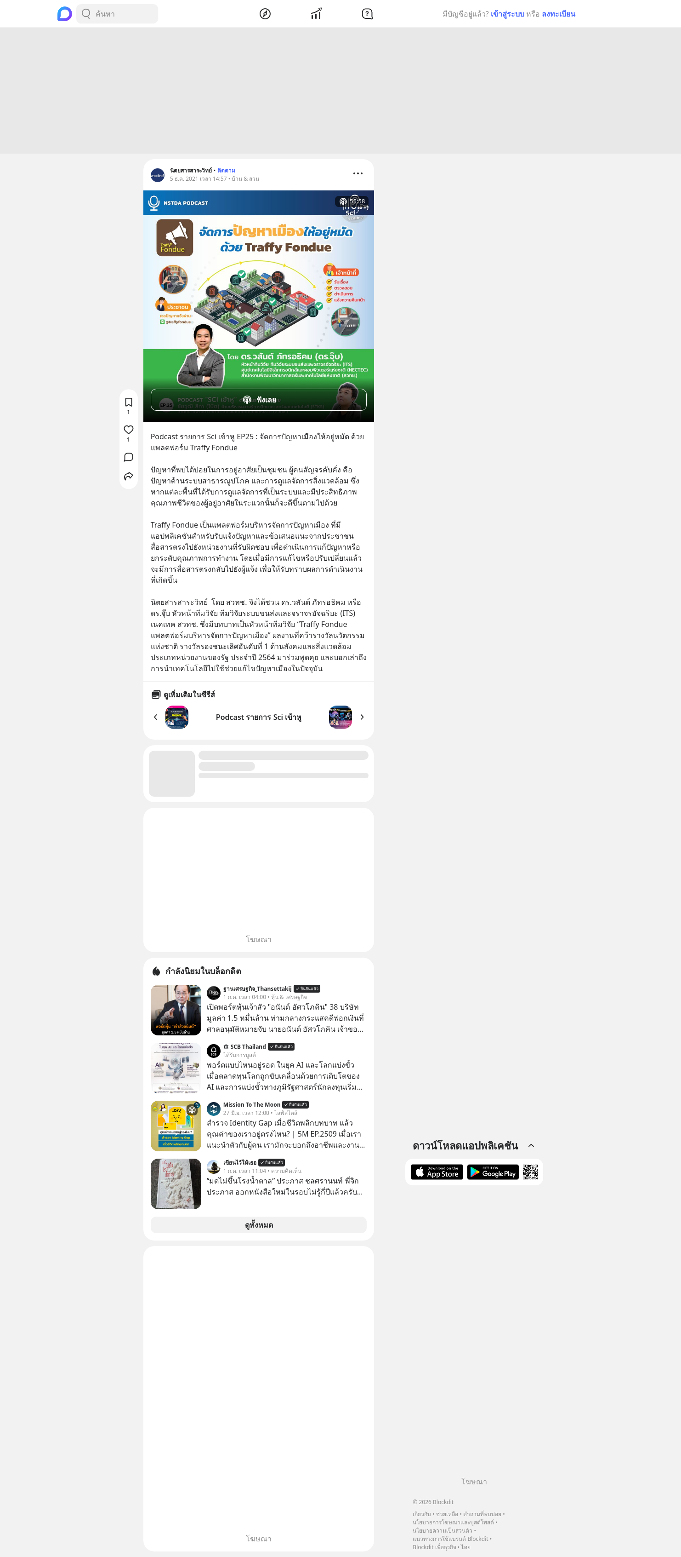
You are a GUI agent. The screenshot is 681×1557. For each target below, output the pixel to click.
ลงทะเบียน (558, 14)
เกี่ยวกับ (422, 1514)
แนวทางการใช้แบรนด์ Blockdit (450, 1539)
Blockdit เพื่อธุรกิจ (434, 1547)
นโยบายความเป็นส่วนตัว (442, 1530)
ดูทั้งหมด (259, 1225)
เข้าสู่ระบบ (507, 14)
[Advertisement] (340, 90)
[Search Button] (86, 14)
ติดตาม (226, 170)
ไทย (466, 1547)
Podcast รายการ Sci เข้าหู (258, 717)
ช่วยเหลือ (447, 1514)
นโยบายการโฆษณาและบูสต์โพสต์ (453, 1522)
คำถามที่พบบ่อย (482, 1514)
